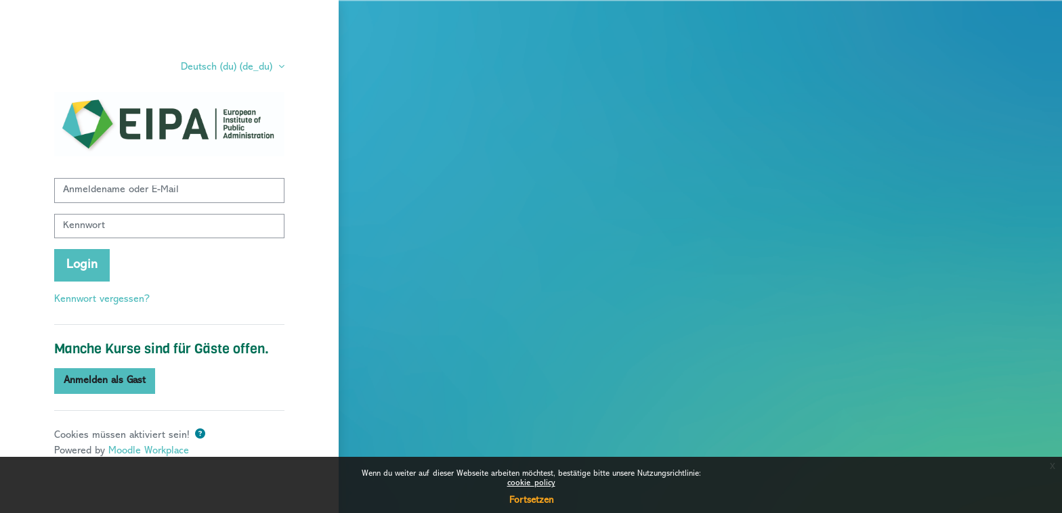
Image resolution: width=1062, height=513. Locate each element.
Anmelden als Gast (105, 380)
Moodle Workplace (148, 451)
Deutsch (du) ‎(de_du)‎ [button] (228, 67)
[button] (200, 435)
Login (82, 265)
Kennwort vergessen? (102, 299)
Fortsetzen (531, 500)
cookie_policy (531, 483)
